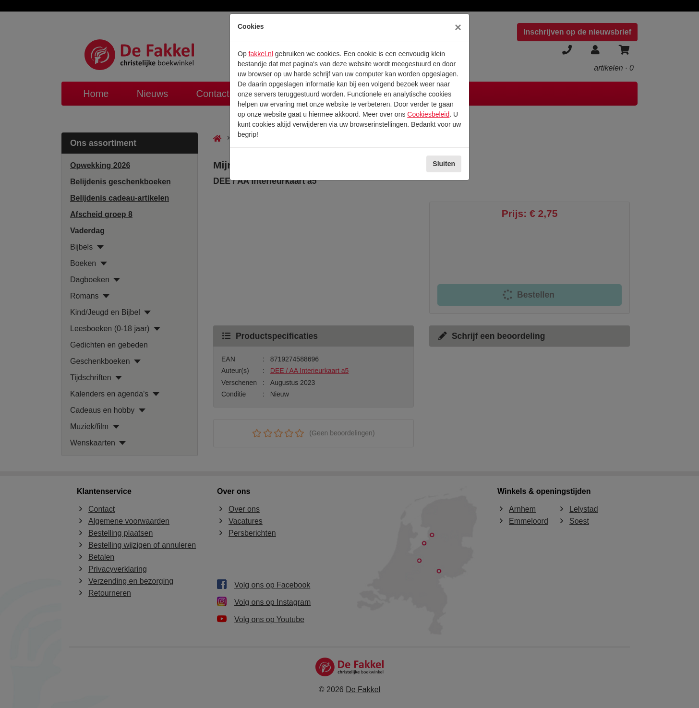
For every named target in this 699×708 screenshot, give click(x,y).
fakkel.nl (261, 54)
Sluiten (444, 164)
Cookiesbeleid (428, 114)
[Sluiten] (458, 27)
